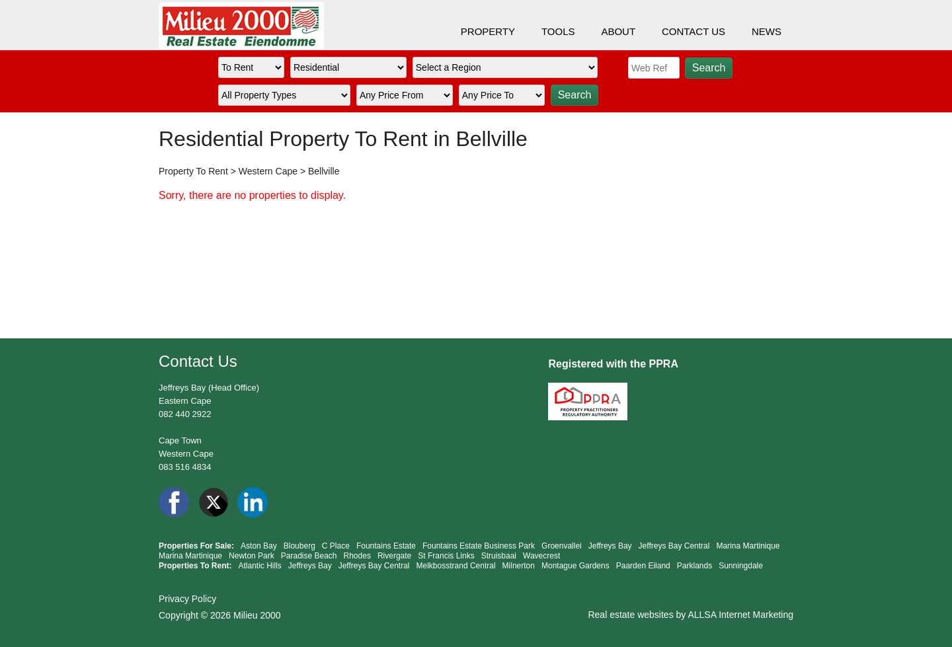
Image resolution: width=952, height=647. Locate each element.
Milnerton (518, 565)
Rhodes (357, 555)
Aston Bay (259, 546)
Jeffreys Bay (610, 546)
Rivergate (394, 555)
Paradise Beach (309, 555)
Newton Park (251, 555)
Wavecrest (541, 555)
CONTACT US (693, 31)
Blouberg (299, 546)
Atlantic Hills (259, 565)
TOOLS (558, 31)
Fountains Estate (386, 546)
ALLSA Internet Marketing (740, 614)
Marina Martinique (747, 546)
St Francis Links (446, 555)
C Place (336, 546)
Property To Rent (193, 171)
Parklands (694, 565)
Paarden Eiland (643, 565)
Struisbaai (498, 555)
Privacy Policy (187, 598)
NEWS (766, 31)
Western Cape (268, 171)
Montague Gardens (575, 565)
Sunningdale (741, 565)
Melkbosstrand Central (456, 565)
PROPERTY (488, 31)
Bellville (323, 171)
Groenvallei (561, 546)
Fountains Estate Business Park (478, 546)
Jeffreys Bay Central (674, 546)
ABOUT (618, 31)
